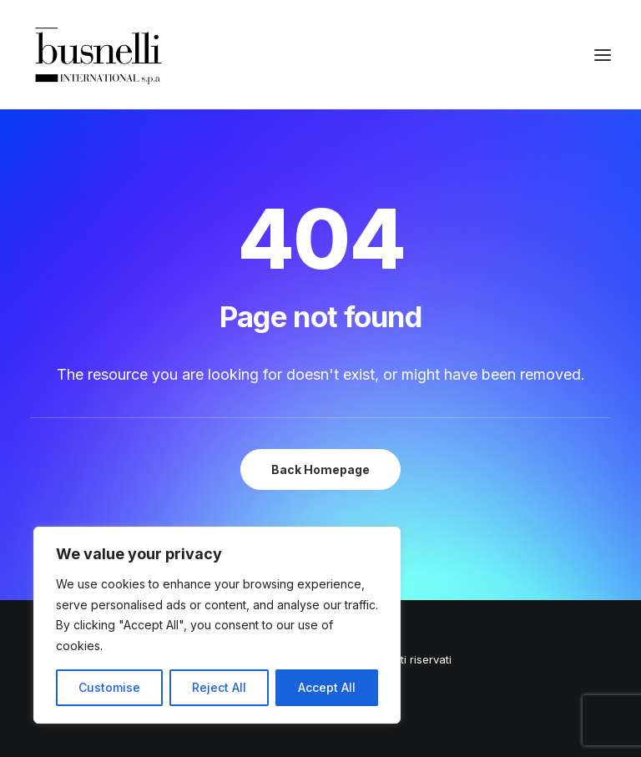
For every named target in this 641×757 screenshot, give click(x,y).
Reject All (219, 687)
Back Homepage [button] (320, 469)
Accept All (327, 687)
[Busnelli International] (98, 55)
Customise (109, 687)
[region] (217, 625)
